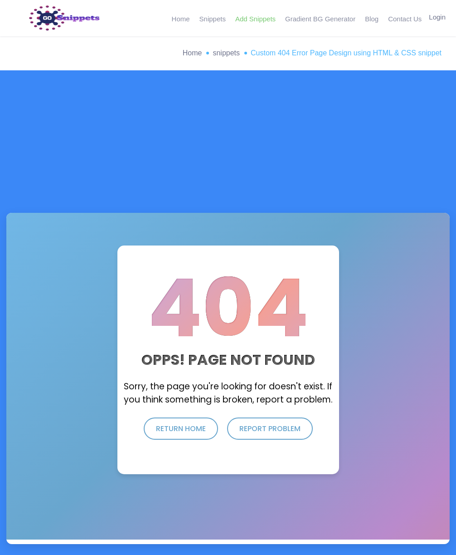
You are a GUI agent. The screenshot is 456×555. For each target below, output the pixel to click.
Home (180, 18)
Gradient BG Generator (318, 18)
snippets (226, 53)
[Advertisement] (228, 144)
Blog (369, 18)
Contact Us (402, 18)
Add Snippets (254, 18)
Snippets (211, 18)
